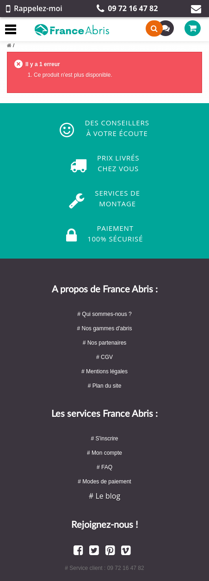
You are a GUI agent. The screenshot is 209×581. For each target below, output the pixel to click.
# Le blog (104, 496)
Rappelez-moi (34, 8)
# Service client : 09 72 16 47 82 (104, 568)
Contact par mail (196, 9)
